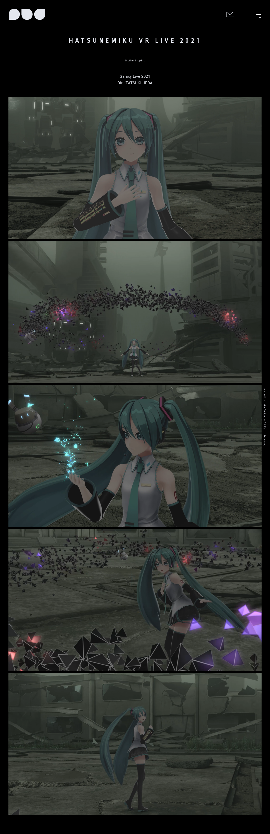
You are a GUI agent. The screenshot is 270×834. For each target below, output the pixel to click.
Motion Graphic (134, 60)
